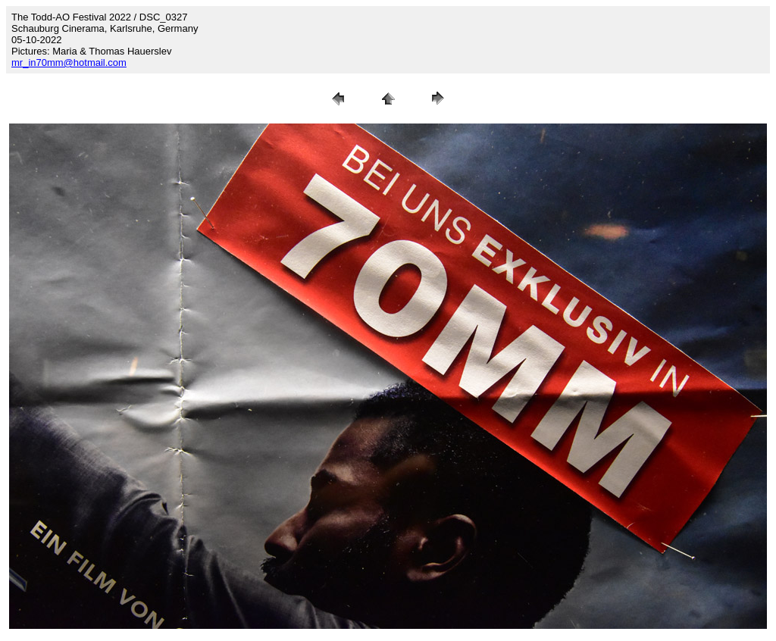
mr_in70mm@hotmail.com (69, 62)
